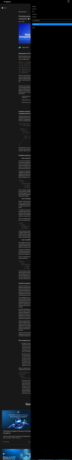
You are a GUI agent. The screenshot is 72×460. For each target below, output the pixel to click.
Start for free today (35, 107)
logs (29, 97)
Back (5, 8)
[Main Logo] (7, 2)
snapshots (44, 97)
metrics (34, 97)
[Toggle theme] (66, 8)
